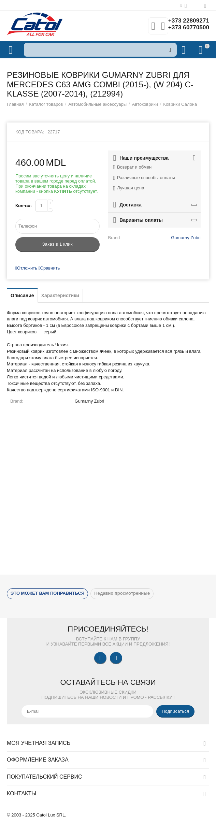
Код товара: (29, 131)
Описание (22, 295)
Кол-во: (23, 205)
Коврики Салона (180, 104)
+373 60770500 (187, 27)
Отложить (26, 268)
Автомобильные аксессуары (97, 104)
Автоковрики (145, 104)
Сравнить (49, 268)
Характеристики (60, 295)
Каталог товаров (46, 104)
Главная (15, 104)
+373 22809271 (187, 20)
